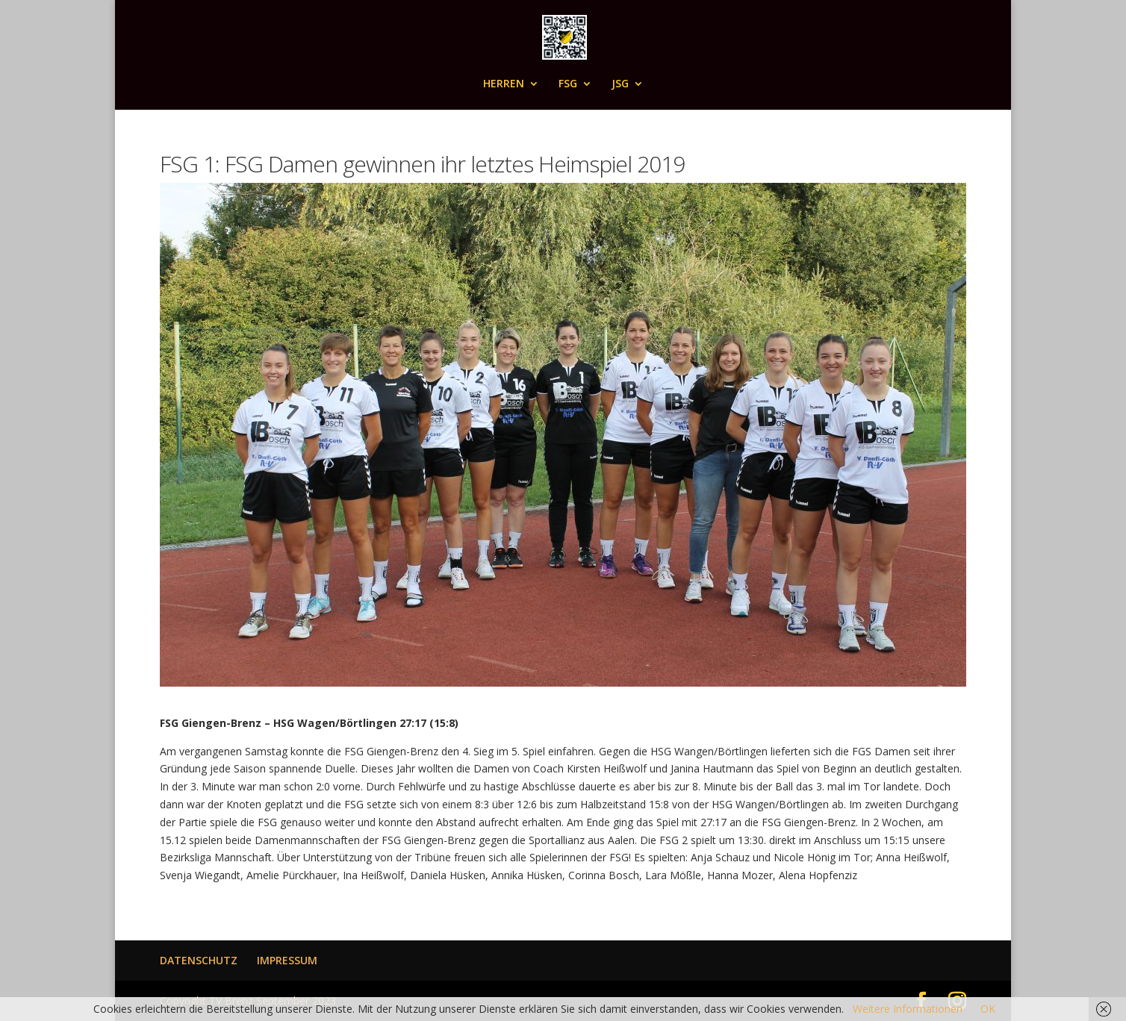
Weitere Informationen (907, 1009)
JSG (620, 84)
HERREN (503, 84)
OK (987, 1009)
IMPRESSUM (287, 960)
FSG (568, 84)
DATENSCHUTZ (198, 960)
